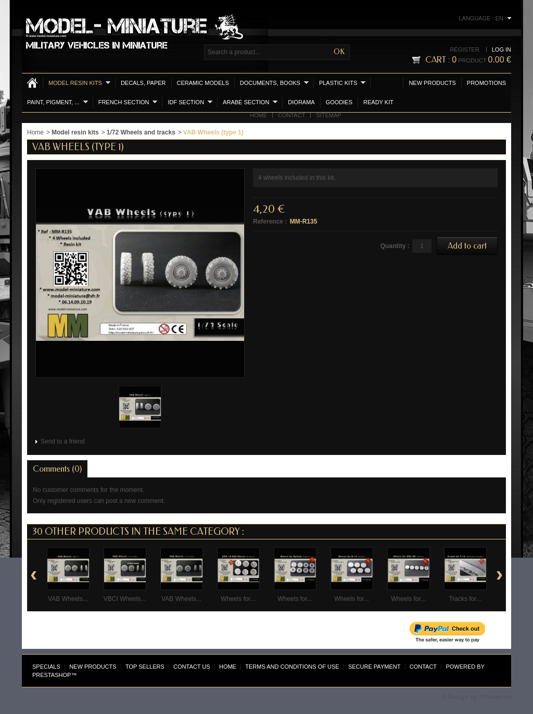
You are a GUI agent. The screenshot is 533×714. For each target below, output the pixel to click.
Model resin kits (79, 82)
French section (128, 102)
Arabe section (250, 102)
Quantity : (395, 246)
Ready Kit (378, 102)
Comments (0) (57, 469)
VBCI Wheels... (125, 598)
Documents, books (274, 82)
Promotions (486, 83)
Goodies (339, 102)
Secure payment (374, 666)
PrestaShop (51, 675)
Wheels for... (238, 598)
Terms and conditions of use (292, 666)
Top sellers (144, 666)
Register (464, 49)
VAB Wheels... (67, 598)
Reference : (270, 221)
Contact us (191, 666)
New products (432, 83)
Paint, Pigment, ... (57, 102)
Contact (291, 115)
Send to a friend (63, 441)
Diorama (301, 102)
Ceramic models (203, 83)
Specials (46, 666)
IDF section (190, 102)
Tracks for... (465, 598)
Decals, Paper (143, 83)
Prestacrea (495, 696)
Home (258, 115)
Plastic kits (342, 82)
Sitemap (328, 115)
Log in (501, 49)
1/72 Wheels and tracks (141, 132)
